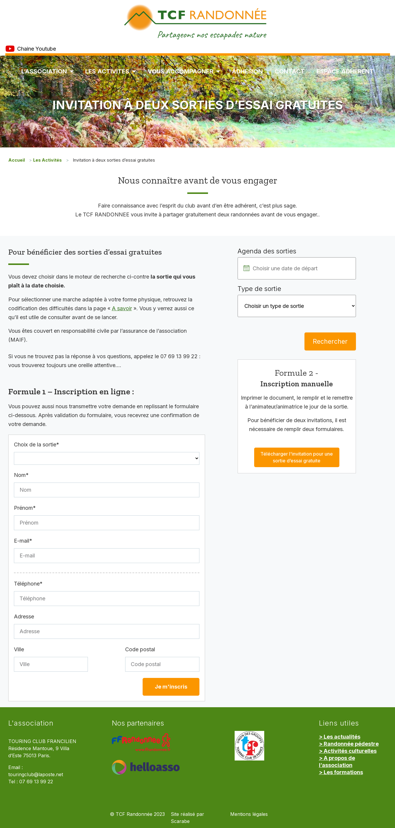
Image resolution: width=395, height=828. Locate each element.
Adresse (24, 616)
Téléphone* (28, 584)
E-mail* (23, 541)
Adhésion (247, 71)
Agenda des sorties (267, 251)
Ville (19, 649)
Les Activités (110, 71)
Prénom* (25, 508)
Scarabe (180, 821)
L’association (47, 71)
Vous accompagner (184, 71)
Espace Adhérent (345, 71)
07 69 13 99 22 (36, 781)
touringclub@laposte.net (35, 774)
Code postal (140, 649)
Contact (290, 71)
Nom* (21, 475)
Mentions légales (249, 814)
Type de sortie (259, 288)
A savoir (122, 308)
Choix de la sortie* (36, 444)
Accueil (16, 160)
